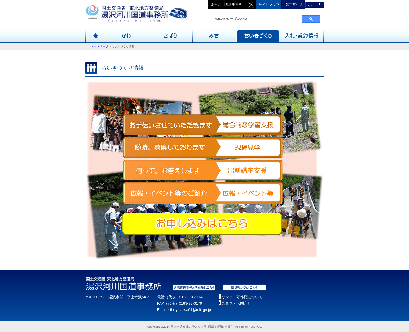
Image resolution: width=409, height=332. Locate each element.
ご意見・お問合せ (236, 303)
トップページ (99, 46)
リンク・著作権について (242, 297)
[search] (254, 19)
